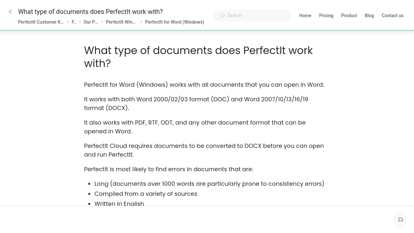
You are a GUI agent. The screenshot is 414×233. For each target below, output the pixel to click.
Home (305, 16)
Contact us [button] (393, 15)
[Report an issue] (400, 220)
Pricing (326, 16)
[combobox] (252, 15)
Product (349, 16)
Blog (369, 16)
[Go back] (10, 12)
